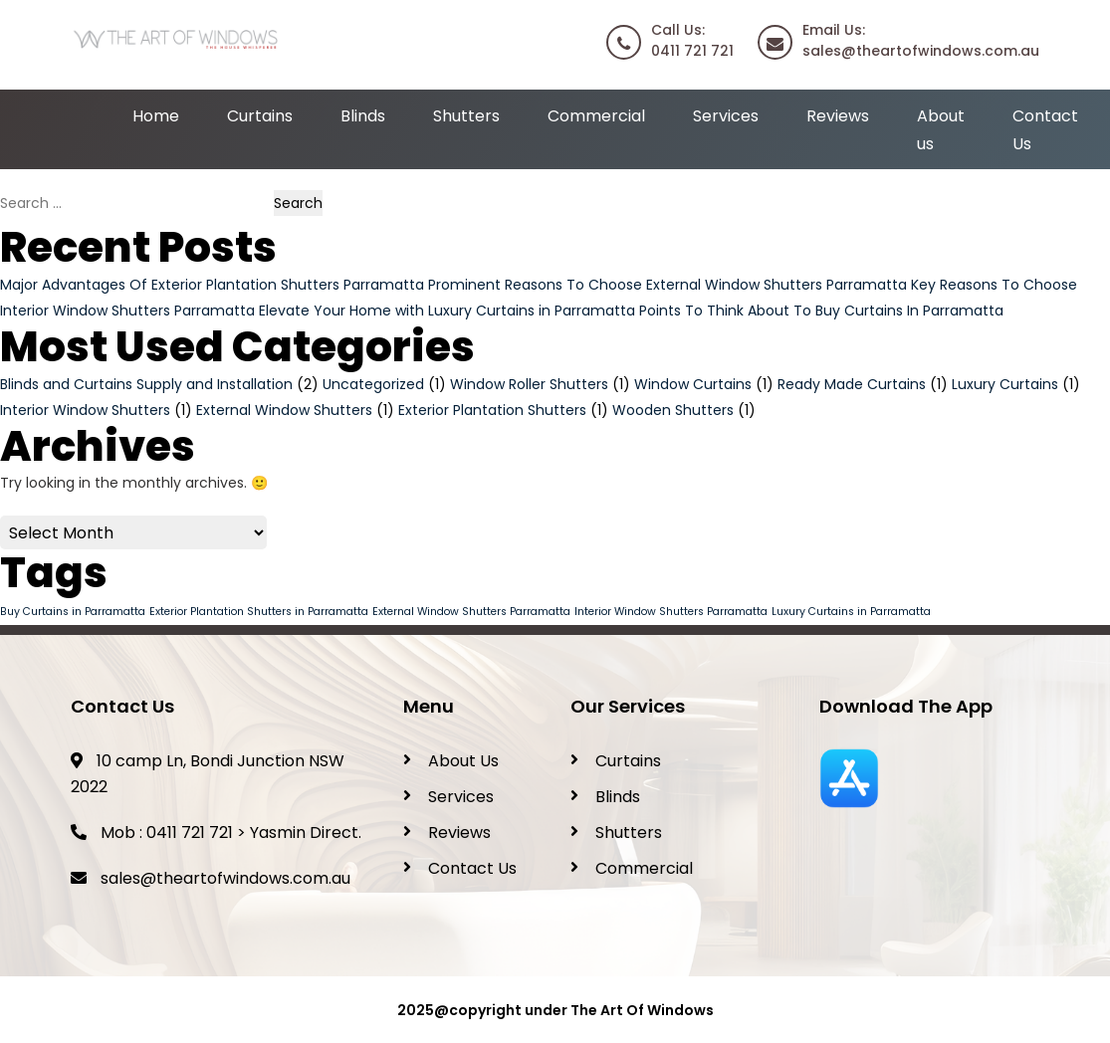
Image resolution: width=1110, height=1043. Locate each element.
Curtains (260, 115)
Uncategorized (373, 384)
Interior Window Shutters (85, 410)
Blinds (362, 115)
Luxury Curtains (1005, 384)
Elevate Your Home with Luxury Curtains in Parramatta (447, 310)
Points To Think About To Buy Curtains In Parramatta (821, 310)
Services (726, 115)
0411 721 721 (189, 832)
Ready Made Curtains (851, 384)
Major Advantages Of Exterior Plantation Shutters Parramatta (212, 285)
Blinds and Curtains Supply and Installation (146, 384)
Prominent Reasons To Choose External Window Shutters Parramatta (667, 285)
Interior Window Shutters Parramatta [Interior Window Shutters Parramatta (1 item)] (671, 611)
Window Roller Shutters (529, 384)
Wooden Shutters (673, 410)
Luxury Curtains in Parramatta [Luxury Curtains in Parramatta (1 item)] (851, 611)
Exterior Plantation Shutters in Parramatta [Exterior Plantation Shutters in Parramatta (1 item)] (258, 611)
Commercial (596, 115)
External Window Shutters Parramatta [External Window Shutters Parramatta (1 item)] (471, 611)
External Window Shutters (284, 410)
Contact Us (472, 868)
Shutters (466, 115)
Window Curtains (693, 384)
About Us (463, 760)
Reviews (837, 115)
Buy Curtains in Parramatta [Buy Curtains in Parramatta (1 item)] (72, 611)
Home (155, 115)
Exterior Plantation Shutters (492, 410)
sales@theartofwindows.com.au (225, 878)
